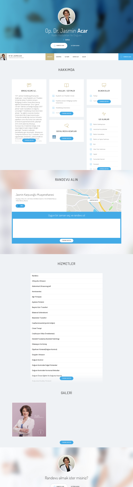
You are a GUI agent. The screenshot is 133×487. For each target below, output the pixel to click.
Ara (20, 206)
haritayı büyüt (94, 200)
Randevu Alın (125, 57)
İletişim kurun (75, 45)
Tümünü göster (29, 140)
